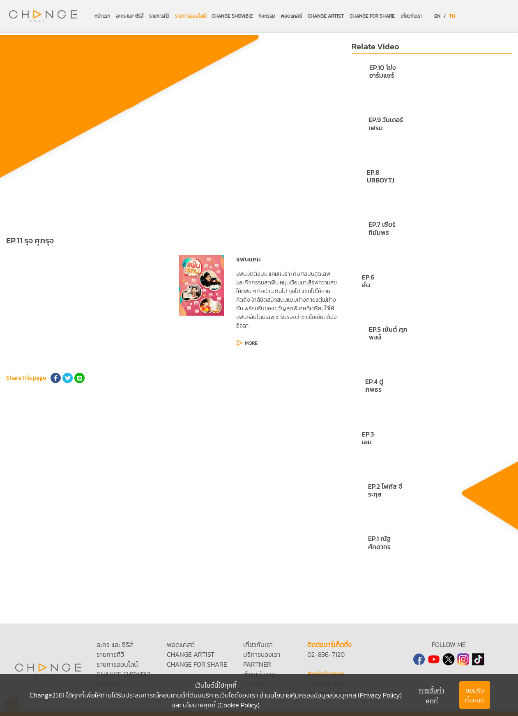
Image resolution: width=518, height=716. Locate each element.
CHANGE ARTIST (326, 16)
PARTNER (257, 664)
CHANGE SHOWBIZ (232, 16)
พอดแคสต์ (291, 16)
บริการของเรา (261, 654)
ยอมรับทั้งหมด (475, 695)
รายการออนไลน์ (190, 16)
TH (452, 16)
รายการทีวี (159, 16)
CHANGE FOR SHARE (372, 16)
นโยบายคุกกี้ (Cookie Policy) (221, 705)
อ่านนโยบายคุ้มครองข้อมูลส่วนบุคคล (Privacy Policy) (331, 695)
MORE (251, 343)
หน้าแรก (102, 16)
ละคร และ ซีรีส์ (129, 16)
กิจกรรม (266, 16)
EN (437, 16)
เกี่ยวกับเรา (411, 16)
